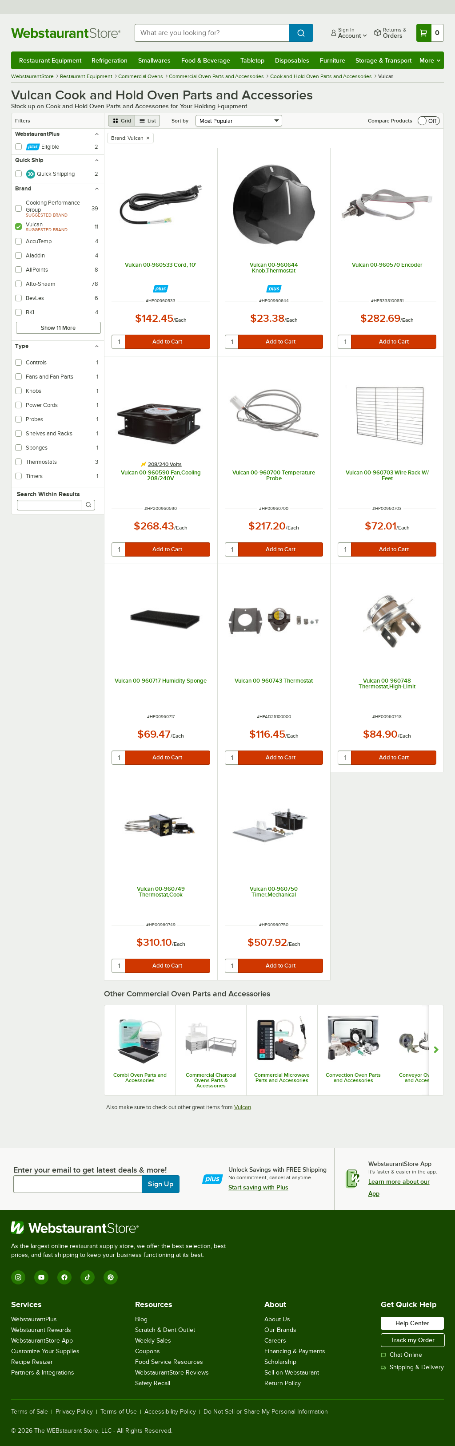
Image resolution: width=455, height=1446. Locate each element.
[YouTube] (41, 1277)
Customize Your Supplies (45, 1351)
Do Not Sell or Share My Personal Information (266, 1412)
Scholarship (280, 1362)
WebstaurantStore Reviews (172, 1372)
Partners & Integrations (42, 1372)
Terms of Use (118, 1412)
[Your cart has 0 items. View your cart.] (430, 33)
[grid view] (121, 120)
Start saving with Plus (258, 1187)
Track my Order (413, 1339)
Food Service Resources (169, 1362)
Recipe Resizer (32, 1362)
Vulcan (242, 1107)
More (429, 60)
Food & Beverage (205, 60)
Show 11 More (58, 327)
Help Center (412, 1323)
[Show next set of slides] (436, 1050)
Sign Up (160, 1184)
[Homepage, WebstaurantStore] (65, 33)
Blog (141, 1319)
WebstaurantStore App (42, 1340)
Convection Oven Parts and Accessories (353, 1077)
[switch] (429, 120)
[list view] (147, 120)
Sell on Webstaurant (291, 1372)
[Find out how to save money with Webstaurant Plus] (160, 288)
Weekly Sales (153, 1340)
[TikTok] (87, 1277)
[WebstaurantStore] (122, 1228)
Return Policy (282, 1383)
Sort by (180, 121)
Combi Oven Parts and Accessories (140, 1077)
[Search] (88, 505)
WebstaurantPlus (34, 1319)
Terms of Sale (29, 1412)
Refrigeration (110, 60)
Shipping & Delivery (412, 1367)
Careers (275, 1340)
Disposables (292, 60)
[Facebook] (64, 1277)
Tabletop (252, 60)
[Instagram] (18, 1277)
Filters (22, 121)
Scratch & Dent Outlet (165, 1330)
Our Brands (280, 1330)
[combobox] (212, 33)
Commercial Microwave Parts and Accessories (282, 1077)
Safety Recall (152, 1383)
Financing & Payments (294, 1351)
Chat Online (401, 1354)
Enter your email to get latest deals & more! (90, 1169)
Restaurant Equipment (50, 60)
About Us (277, 1319)
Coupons (147, 1351)
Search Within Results (48, 494)
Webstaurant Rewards (41, 1330)
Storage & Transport (383, 60)
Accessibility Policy (170, 1412)
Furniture (332, 60)
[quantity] (119, 342)
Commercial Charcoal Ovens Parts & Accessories (211, 1080)
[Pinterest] (111, 1277)
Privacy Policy (74, 1412)
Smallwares (154, 60)
